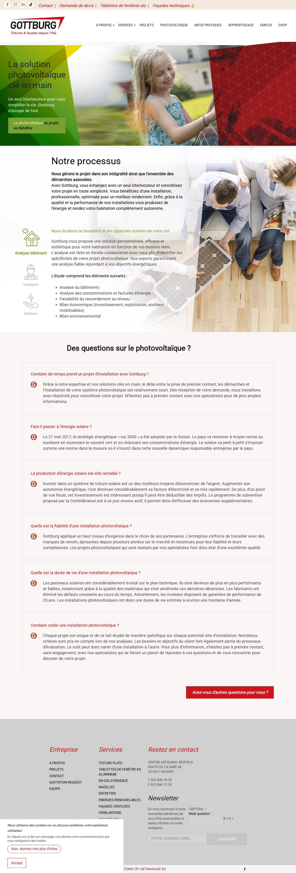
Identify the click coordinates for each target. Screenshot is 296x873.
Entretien (107, 793)
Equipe (54, 789)
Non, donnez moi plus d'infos (34, 849)
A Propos (104, 25)
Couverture (109, 819)
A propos (57, 763)
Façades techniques (174, 5)
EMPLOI (266, 25)
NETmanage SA (153, 869)
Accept (16, 863)
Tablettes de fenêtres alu (123, 5)
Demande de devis (76, 5)
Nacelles (106, 787)
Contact (45, 5)
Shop (282, 25)
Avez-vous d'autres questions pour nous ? (230, 692)
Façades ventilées (114, 806)
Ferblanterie (110, 813)
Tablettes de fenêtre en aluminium (120, 771)
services (125, 25)
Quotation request (65, 782)
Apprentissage (241, 25)
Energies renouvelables (120, 800)
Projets (147, 25)
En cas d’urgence (113, 781)
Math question (199, 814)
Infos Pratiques (208, 25)
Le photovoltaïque (36, 125)
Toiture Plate (110, 763)
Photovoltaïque (174, 25)
